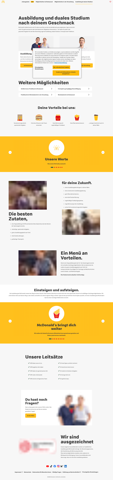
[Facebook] (55, 466)
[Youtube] (47, 466)
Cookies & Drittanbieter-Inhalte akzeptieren (66, 72)
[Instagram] (58, 466)
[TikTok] (51, 466)
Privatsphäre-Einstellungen (39, 68)
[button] (52, 167)
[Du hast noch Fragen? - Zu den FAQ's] (30, 415)
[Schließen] (79, 49)
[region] (57, 63)
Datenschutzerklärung (60, 62)
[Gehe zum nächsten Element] (102, 151)
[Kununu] (62, 466)
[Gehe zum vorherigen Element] (10, 151)
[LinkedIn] (65, 466)
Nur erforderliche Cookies (61, 67)
